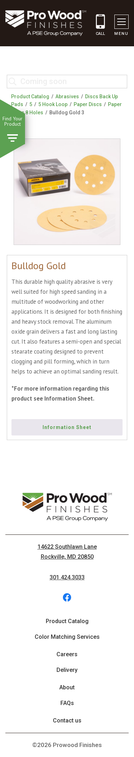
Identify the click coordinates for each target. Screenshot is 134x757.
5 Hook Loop (53, 104)
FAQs (67, 703)
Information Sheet (67, 427)
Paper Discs (88, 104)
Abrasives (67, 96)
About (67, 687)
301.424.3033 (67, 577)
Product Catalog (30, 96)
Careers (67, 654)
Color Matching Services (67, 636)
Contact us (67, 720)
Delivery (67, 670)
